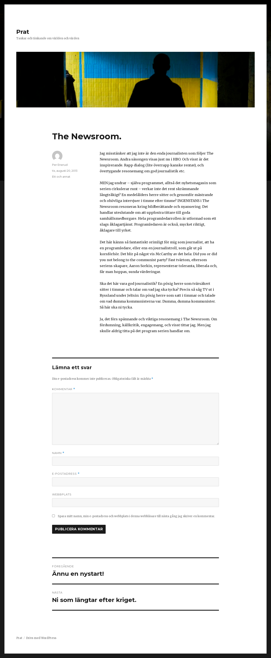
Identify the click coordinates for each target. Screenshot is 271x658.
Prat (22, 31)
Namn (58, 453)
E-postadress (66, 474)
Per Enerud (60, 164)
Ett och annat (61, 176)
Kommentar (63, 389)
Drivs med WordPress (41, 638)
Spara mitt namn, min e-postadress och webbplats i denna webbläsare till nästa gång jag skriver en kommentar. (136, 516)
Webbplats (62, 494)
